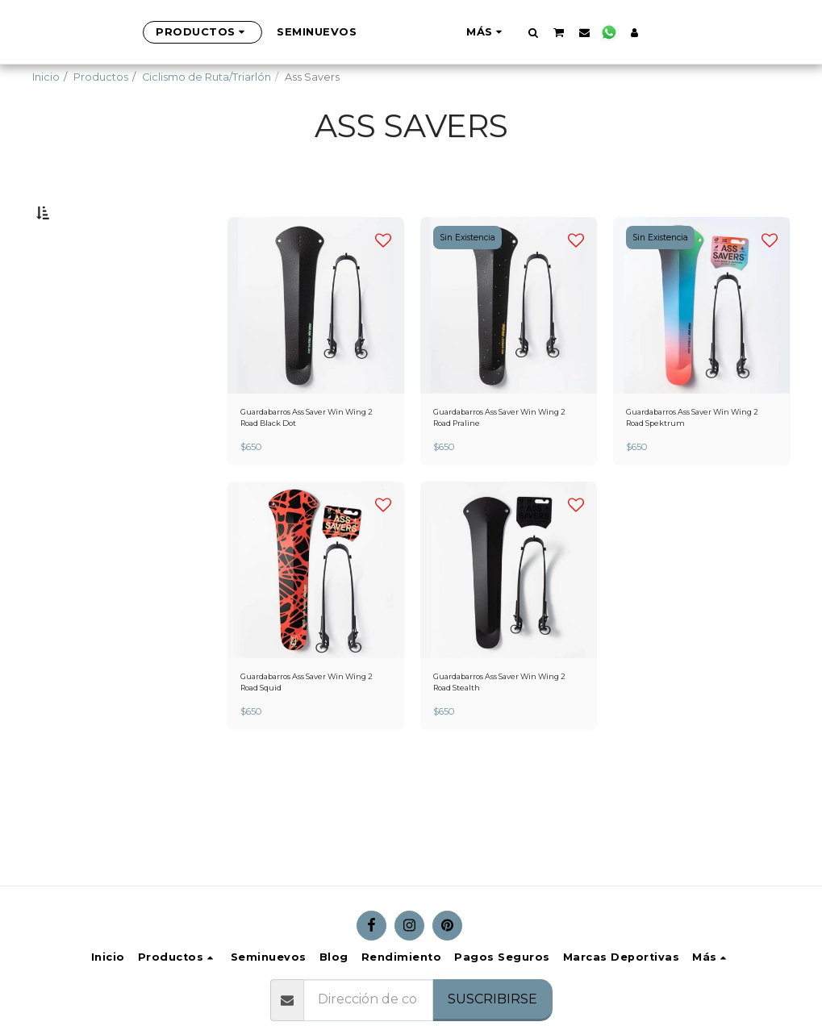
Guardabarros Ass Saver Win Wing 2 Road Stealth (507, 732)
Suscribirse (492, 999)
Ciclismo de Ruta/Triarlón (206, 77)
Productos (100, 77)
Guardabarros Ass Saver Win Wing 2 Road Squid (314, 732)
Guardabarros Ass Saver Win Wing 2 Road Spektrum (700, 459)
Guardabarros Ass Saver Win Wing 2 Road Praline (507, 459)
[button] (612, 32)
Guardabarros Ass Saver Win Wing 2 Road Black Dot (314, 459)
